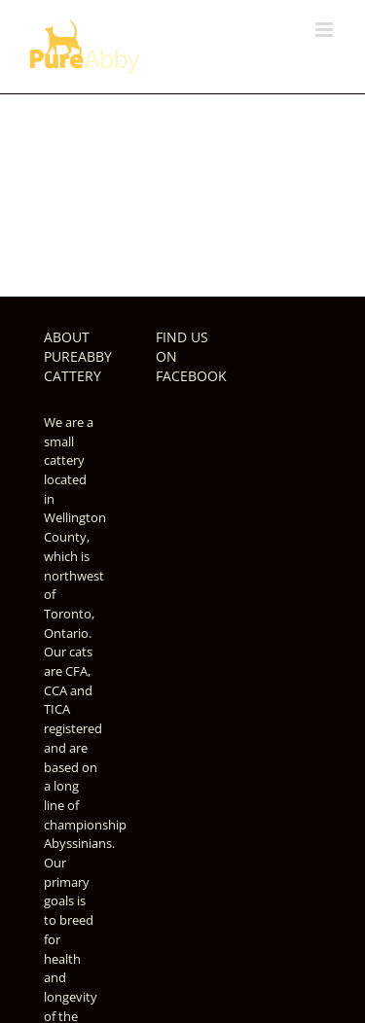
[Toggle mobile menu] (325, 29)
